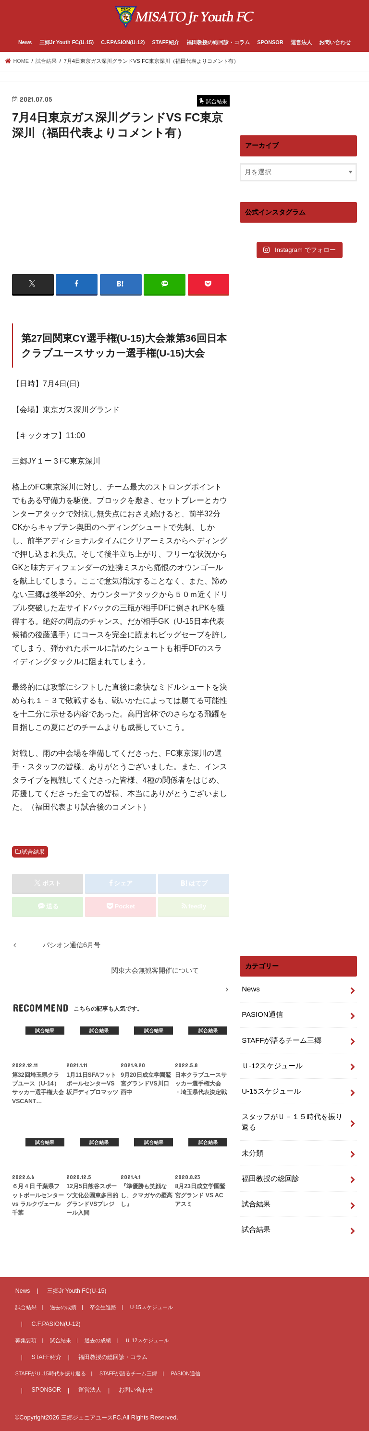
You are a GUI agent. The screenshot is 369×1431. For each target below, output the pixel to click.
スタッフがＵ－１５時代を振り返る (292, 1117)
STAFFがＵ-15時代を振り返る (47, 1372)
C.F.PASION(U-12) (123, 42)
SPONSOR (270, 42)
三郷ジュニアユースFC (93, 1416)
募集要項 (24, 1339)
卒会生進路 (95, 1307)
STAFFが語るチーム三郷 (279, 1037)
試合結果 (33, 850)
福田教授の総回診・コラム (218, 42)
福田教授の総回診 (268, 1171)
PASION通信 (261, 1012)
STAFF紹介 (165, 42)
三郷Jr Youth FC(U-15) (66, 42)
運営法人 (301, 42)
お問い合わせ (335, 42)
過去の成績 (59, 1307)
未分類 (252, 1146)
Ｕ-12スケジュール (270, 1062)
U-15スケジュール (269, 1087)
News (25, 42)
